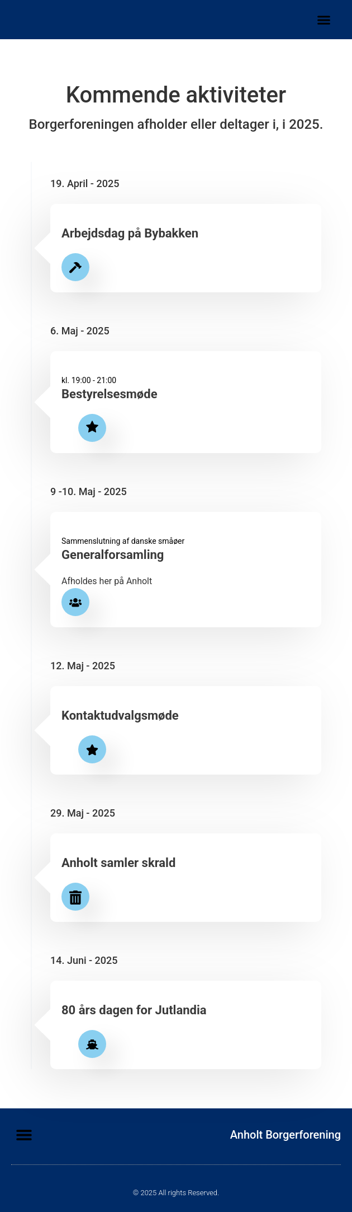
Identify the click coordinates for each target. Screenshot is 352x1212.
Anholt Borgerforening (285, 1134)
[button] (324, 19)
